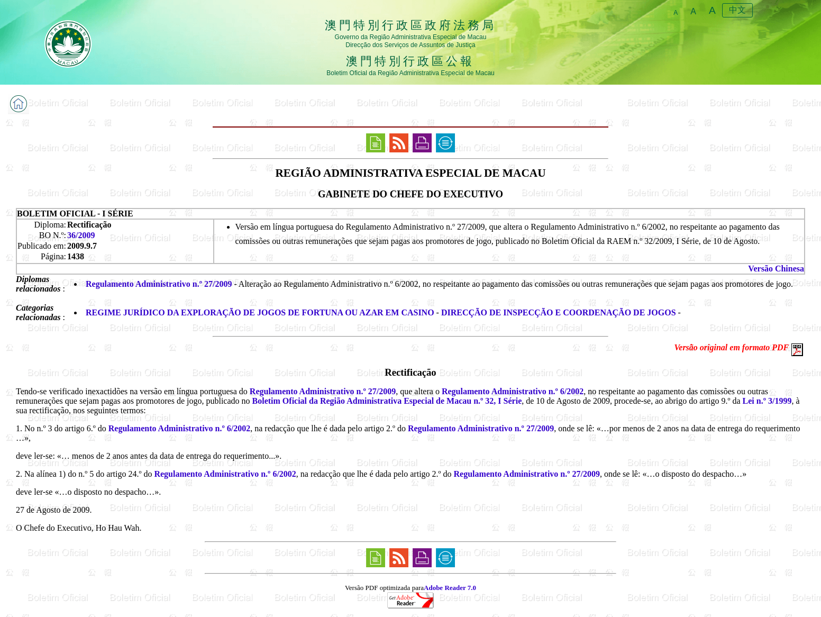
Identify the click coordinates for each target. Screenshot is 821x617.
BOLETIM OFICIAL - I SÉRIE (75, 213)
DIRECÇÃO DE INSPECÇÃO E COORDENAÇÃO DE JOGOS (558, 312)
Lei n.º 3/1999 (767, 400)
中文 (737, 9)
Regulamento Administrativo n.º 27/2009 (159, 283)
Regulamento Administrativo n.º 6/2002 (512, 391)
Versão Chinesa (776, 268)
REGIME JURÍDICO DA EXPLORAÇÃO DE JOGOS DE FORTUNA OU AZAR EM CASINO (260, 312)
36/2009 (81, 235)
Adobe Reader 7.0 (450, 588)
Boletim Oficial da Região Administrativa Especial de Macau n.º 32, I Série (387, 400)
